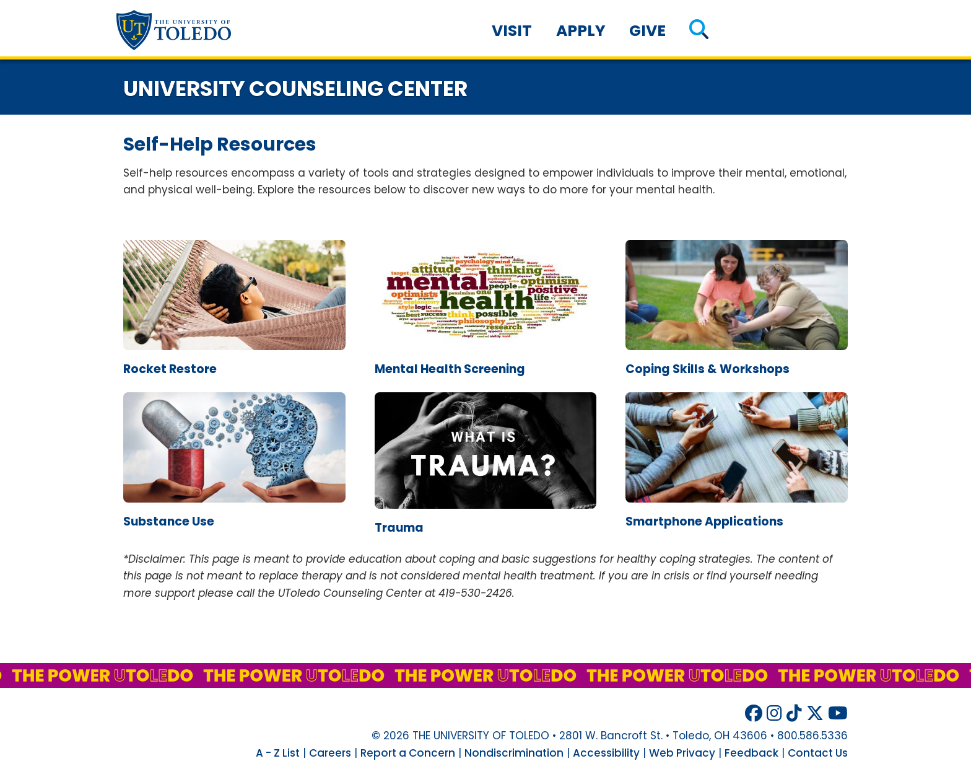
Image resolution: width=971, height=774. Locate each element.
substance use (168, 521)
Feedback (751, 752)
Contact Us (818, 752)
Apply (581, 31)
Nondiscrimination (514, 752)
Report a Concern (407, 752)
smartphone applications (704, 521)
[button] (698, 31)
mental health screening (450, 369)
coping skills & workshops (707, 369)
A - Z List (278, 752)
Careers (330, 752)
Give (647, 31)
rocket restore (170, 369)
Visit (512, 31)
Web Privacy (682, 752)
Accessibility (606, 752)
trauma (399, 527)
